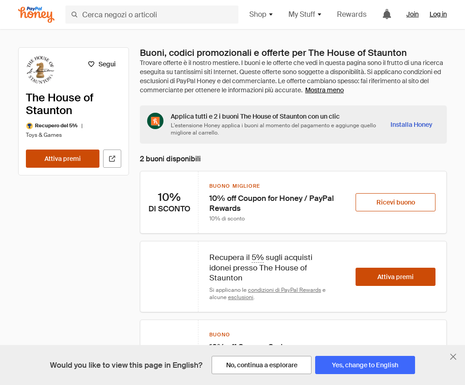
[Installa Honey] (411, 124)
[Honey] (36, 15)
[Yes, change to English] (365, 365)
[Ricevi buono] (395, 202)
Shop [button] (261, 14)
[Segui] (101, 64)
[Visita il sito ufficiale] (112, 159)
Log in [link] (438, 14)
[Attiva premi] (62, 159)
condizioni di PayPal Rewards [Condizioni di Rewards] (284, 290)
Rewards (351, 14)
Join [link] (412, 14)
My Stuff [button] (305, 14)
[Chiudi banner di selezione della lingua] (453, 357)
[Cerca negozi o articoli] (151, 14)
